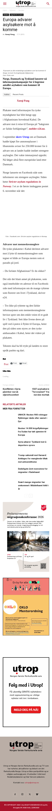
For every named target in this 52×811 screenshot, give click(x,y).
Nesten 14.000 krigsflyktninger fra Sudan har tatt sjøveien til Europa (33, 431)
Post (6, 363)
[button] (48, 3)
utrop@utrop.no (32, 782)
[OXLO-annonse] (26, 634)
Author (6, 94)
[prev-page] (26, 496)
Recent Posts (18, 94)
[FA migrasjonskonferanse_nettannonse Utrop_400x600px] (26, 570)
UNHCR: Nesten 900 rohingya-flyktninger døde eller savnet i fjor (33, 418)
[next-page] (30, 496)
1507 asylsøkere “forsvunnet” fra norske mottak (40, 392)
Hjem (5, 10)
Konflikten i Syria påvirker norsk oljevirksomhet (11, 392)
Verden (21, 10)
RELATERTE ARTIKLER (14, 404)
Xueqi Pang (10, 34)
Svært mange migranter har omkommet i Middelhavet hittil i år (33, 485)
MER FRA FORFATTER (14, 408)
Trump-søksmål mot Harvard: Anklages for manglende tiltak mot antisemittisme (32, 458)
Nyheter (13, 10)
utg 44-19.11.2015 (17, 15)
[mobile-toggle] (4, 3)
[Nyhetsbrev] (26, 726)
